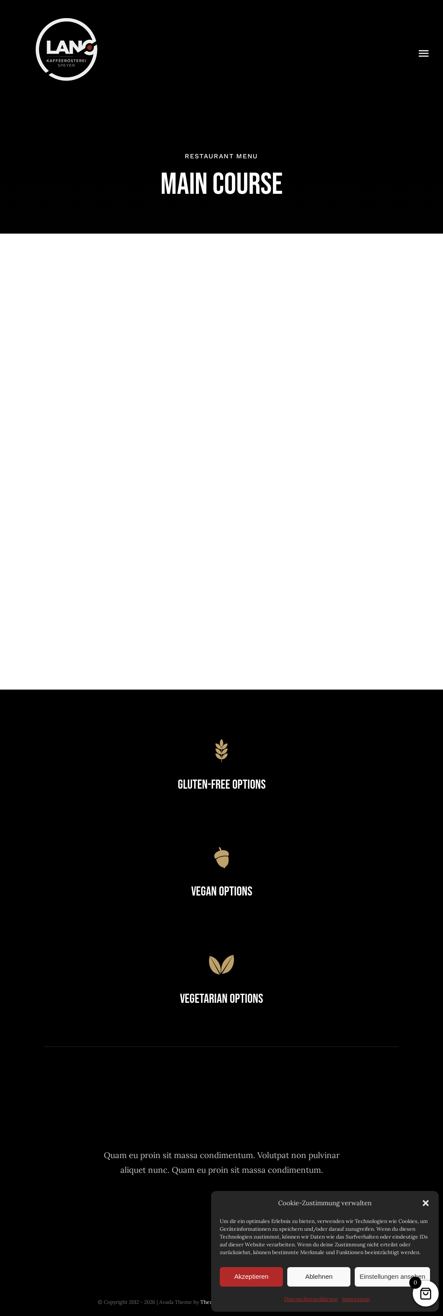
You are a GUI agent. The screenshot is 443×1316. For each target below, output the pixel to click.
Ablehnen (318, 1276)
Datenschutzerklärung (311, 1299)
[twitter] (198, 1213)
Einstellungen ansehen (392, 1276)
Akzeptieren (251, 1276)
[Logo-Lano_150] (67, 21)
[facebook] (174, 1213)
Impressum (356, 1299)
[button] (425, 1203)
